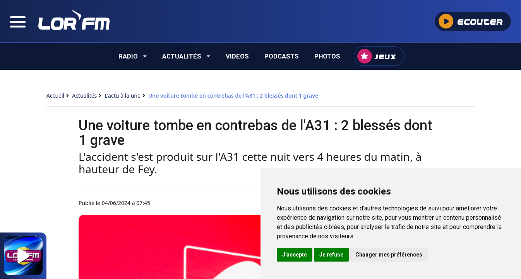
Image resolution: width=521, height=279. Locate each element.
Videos (237, 56)
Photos (327, 56)
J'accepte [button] (294, 254)
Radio (132, 56)
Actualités (186, 56)
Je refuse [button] (331, 254)
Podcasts (281, 56)
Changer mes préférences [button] (388, 254)
